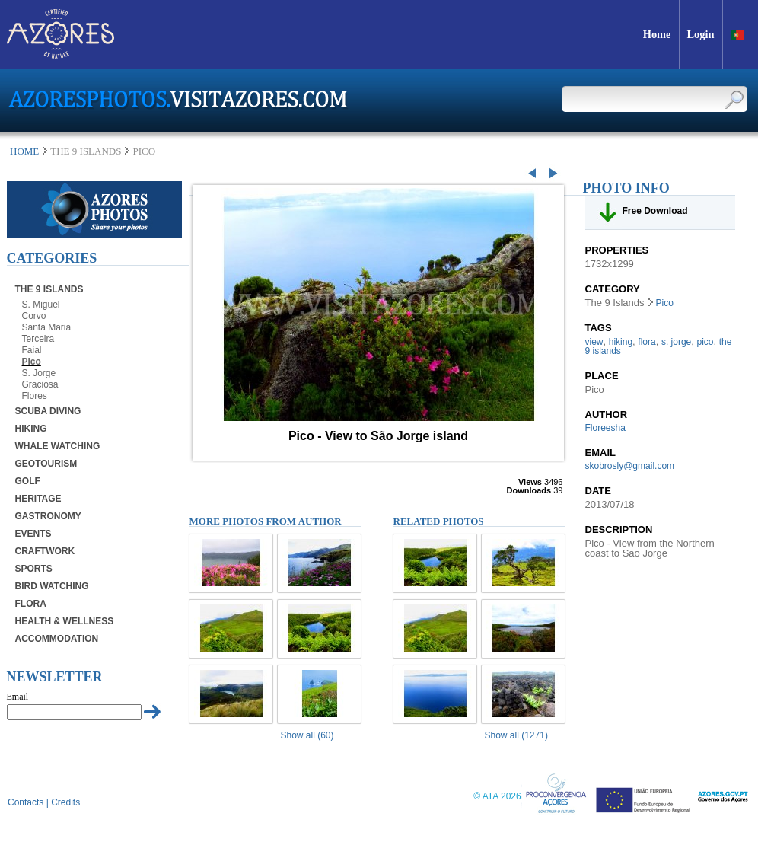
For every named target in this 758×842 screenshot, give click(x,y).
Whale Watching (57, 446)
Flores (34, 395)
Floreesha (605, 428)
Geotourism (46, 463)
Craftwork (45, 551)
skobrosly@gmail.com (630, 466)
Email (18, 696)
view (594, 341)
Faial (32, 350)
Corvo (34, 316)
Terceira (38, 338)
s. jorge (676, 341)
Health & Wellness (64, 621)
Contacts (25, 802)
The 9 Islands (49, 289)
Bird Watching (52, 586)
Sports (34, 568)
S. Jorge (39, 373)
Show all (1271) (516, 735)
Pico (31, 361)
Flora (30, 603)
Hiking (31, 428)
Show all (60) (307, 735)
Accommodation (57, 638)
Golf (27, 481)
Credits (65, 802)
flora (646, 341)
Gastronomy (48, 516)
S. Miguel (41, 304)
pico (705, 341)
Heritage (38, 498)
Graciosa (40, 384)
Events (33, 533)
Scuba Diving (48, 411)
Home (24, 151)
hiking (620, 341)
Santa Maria (47, 327)
